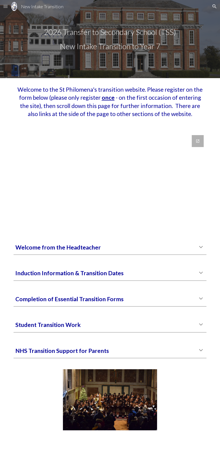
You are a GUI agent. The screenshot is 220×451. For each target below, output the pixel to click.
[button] (5, 6)
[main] (110, 39)
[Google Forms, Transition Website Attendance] (110, 182)
